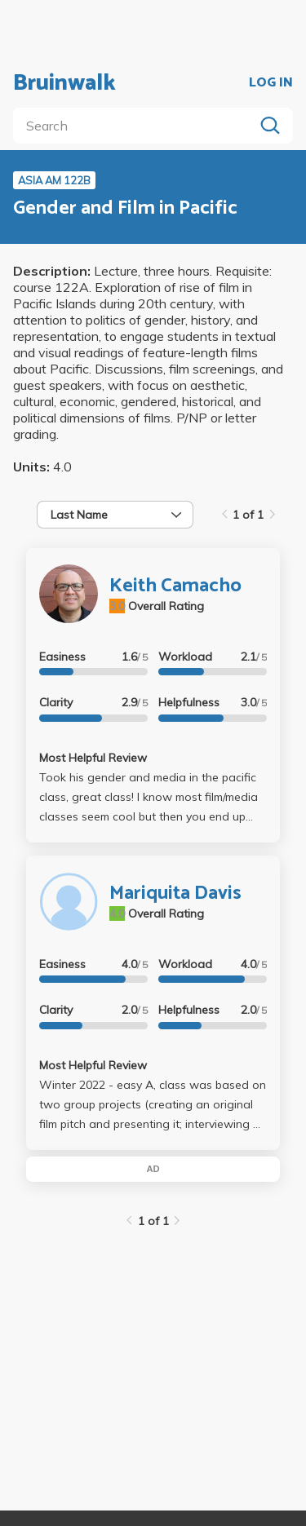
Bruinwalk (64, 83)
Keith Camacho (175, 586)
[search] (136, 126)
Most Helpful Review (93, 757)
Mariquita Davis (175, 893)
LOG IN (271, 83)
